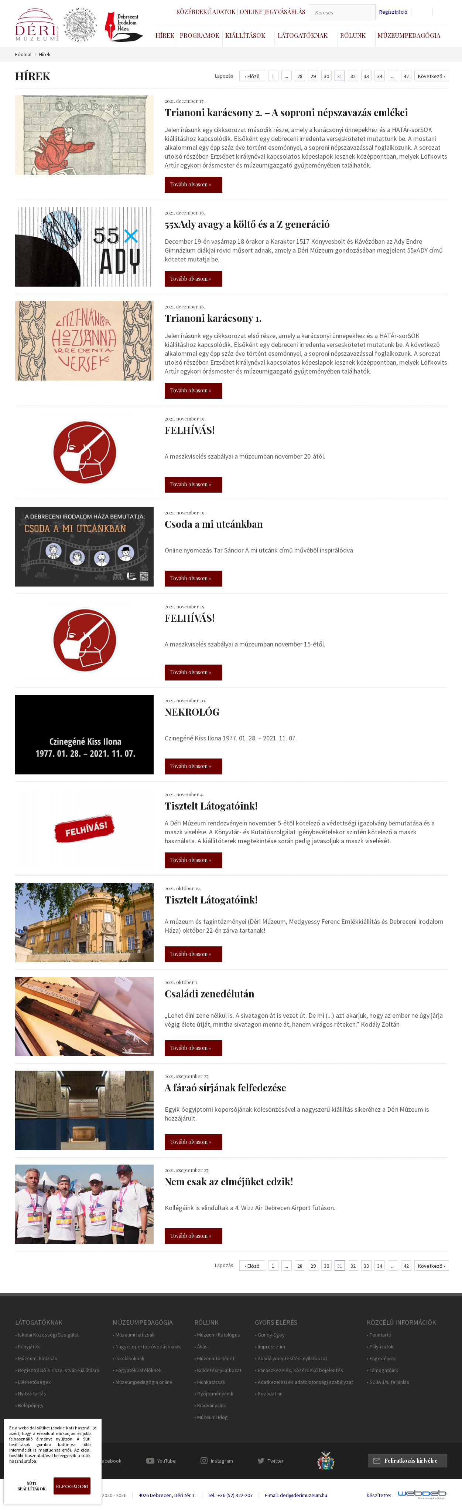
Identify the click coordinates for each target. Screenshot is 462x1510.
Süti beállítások (31, 1486)
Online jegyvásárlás (272, 11)
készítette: (379, 1495)
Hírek (164, 35)
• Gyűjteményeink (213, 1394)
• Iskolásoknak (128, 1358)
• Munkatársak (209, 1382)
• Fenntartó (379, 1335)
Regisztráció (393, 12)
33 (366, 76)
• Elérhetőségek (33, 1382)
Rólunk (353, 35)
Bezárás (90, 1430)
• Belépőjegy (29, 1405)
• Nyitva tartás (30, 1394)
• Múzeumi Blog (211, 1417)
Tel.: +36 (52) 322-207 (230, 1495)
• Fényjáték (27, 1347)
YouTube (166, 1460)
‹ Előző (252, 76)
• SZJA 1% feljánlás (388, 1382)
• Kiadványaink (210, 1405)
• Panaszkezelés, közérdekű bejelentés (299, 1370)
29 (313, 76)
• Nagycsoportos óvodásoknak (147, 1347)
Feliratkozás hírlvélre (411, 1460)
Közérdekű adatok (206, 11)
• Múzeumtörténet (214, 1358)
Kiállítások (245, 35)
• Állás (201, 1347)
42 (406, 76)
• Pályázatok (380, 1347)
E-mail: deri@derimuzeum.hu (296, 1495)
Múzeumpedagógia (409, 35)
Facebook (110, 1460)
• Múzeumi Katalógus (217, 1335)
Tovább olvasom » (190, 184)
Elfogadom (72, 1486)
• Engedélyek (381, 1358)
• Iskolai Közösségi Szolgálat (47, 1335)
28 (299, 76)
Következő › (431, 76)
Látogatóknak (303, 35)
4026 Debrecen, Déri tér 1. (167, 1495)
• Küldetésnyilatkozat (218, 1370)
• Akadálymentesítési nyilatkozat (291, 1358)
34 (379, 76)
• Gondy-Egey (270, 1335)
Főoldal (23, 54)
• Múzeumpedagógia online (142, 1382)
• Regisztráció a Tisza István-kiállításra (57, 1370)
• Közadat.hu (269, 1394)
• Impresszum (270, 1347)
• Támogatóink (382, 1370)
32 (353, 76)
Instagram (222, 1460)
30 (326, 76)
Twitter (276, 1460)
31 (339, 76)
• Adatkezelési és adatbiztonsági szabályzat (304, 1382)
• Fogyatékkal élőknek (137, 1370)
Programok (199, 35)
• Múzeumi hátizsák (36, 1358)
